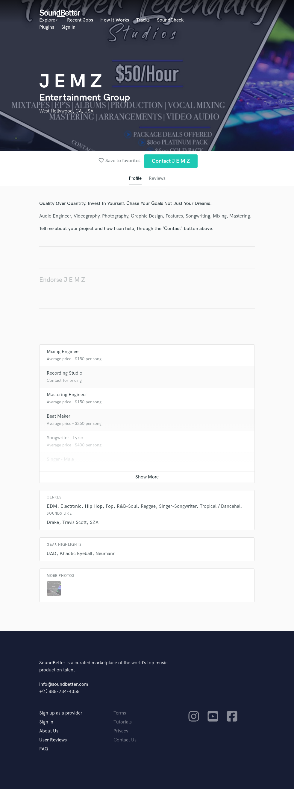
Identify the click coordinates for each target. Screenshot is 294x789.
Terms (119, 713)
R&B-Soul (127, 507)
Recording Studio (64, 373)
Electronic (70, 507)
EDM (52, 507)
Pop (109, 507)
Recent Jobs (80, 20)
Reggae (148, 507)
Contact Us (125, 740)
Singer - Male (60, 460)
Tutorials (122, 722)
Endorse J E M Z (62, 280)
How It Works (114, 20)
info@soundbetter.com (63, 685)
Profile (135, 178)
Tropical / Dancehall (221, 507)
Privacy (120, 731)
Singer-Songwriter (177, 507)
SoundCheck (170, 20)
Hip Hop (93, 507)
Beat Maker (58, 416)
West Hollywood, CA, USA (66, 111)
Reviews (157, 178)
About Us (48, 731)
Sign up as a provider (60, 713)
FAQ (43, 749)
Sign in (68, 27)
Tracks (143, 20)
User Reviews (53, 740)
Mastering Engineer (67, 395)
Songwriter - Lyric (65, 438)
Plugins (46, 27)
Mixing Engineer (63, 352)
